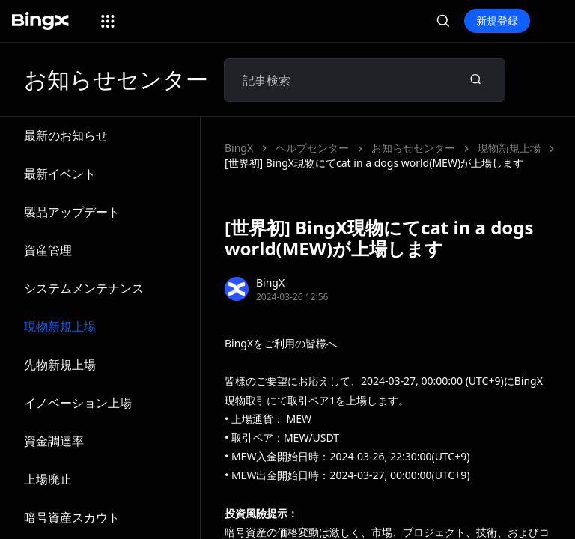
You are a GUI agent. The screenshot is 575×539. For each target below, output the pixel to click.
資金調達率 (54, 441)
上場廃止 (48, 479)
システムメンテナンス (84, 288)
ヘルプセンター (312, 148)
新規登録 (497, 20)
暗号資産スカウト (72, 517)
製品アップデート (72, 212)
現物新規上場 (60, 326)
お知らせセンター (413, 148)
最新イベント (60, 174)
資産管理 (48, 250)
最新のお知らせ (66, 135)
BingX (239, 148)
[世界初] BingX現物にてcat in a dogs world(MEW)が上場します (374, 163)
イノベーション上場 (78, 403)
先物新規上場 (60, 365)
